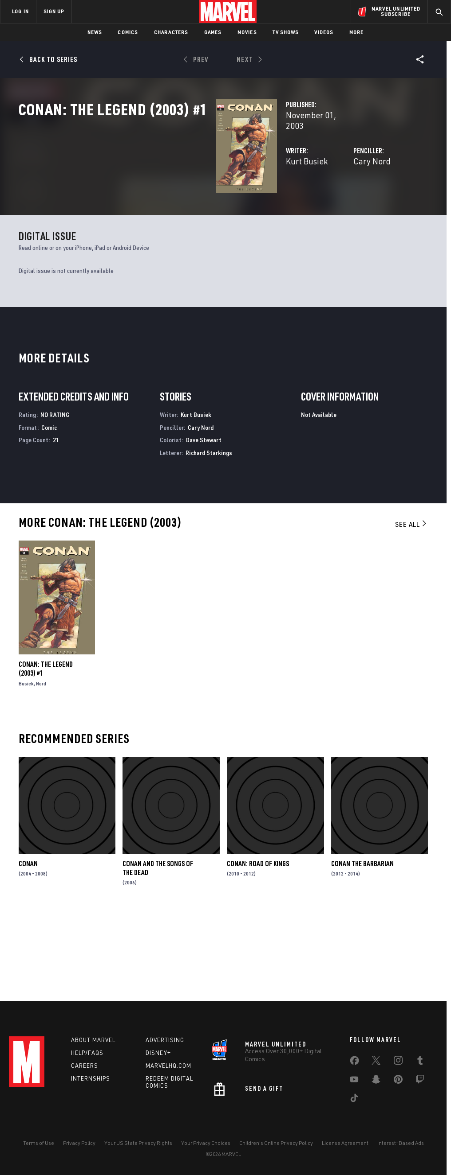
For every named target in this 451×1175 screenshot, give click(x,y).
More (356, 32)
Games (213, 32)
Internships (90, 1082)
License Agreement (345, 1147)
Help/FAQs (87, 1057)
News (94, 32)
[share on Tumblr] (419, 1066)
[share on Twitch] (419, 1085)
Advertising (165, 1044)
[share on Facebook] (354, 1066)
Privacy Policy (79, 1147)
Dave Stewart (204, 531)
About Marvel (93, 1044)
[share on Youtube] (354, 1085)
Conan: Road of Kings (258, 954)
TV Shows (286, 32)
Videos (323, 32)
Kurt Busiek (169, 189)
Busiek (26, 774)
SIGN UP (54, 11)
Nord (41, 774)
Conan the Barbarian (362, 954)
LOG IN (20, 11)
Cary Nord (302, 189)
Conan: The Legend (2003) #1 (46, 760)
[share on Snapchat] (376, 1085)
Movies (247, 32)
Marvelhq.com (168, 1070)
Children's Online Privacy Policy (276, 1147)
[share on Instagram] (398, 1066)
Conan (28, 954)
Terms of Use (38, 1147)
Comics (128, 32)
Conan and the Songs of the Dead (158, 959)
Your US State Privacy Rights (138, 1147)
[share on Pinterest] (398, 1085)
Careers (84, 1070)
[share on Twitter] (376, 1066)
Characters (171, 32)
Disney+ (158, 1057)
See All (411, 615)
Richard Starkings (209, 543)
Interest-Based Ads (400, 1147)
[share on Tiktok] (354, 1104)
